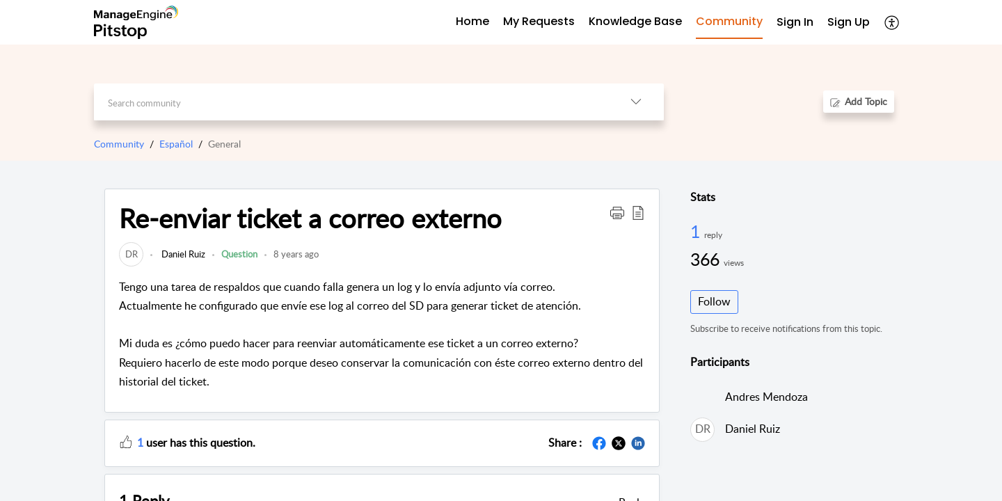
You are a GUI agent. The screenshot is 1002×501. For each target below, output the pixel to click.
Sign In (795, 22)
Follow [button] (714, 301)
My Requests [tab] (539, 21)
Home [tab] (472, 21)
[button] (892, 22)
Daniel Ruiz (182, 254)
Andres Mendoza (766, 396)
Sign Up (848, 22)
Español (176, 143)
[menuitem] (795, 22)
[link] (131, 254)
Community (119, 143)
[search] (351, 102)
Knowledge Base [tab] (635, 21)
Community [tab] (729, 21)
